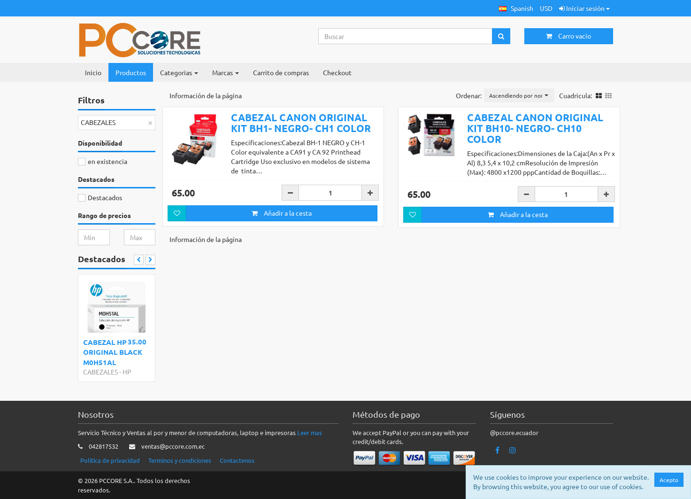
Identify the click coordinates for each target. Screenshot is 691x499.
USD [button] (546, 8)
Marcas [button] (225, 72)
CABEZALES (100, 371)
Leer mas (309, 433)
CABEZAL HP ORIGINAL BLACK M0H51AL (112, 352)
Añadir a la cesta (282, 213)
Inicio (93, 72)
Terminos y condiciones (179, 460)
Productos (130, 72)
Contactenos (237, 460)
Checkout (337, 72)
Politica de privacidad (110, 460)
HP (127, 371)
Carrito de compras (281, 72)
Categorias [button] (179, 72)
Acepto (669, 479)
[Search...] (405, 36)
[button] (516, 8)
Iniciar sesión (584, 8)
